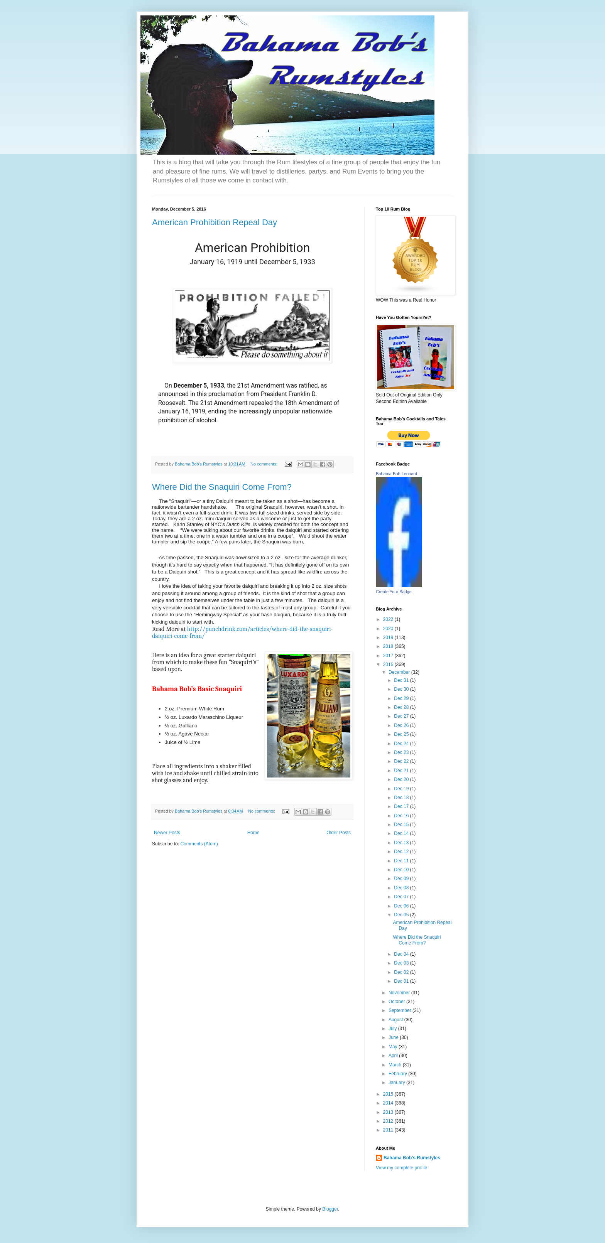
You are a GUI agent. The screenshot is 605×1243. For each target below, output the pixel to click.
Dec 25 (402, 734)
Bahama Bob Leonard (396, 473)
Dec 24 (402, 743)
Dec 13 (402, 842)
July (393, 1028)
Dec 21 (402, 770)
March (396, 1065)
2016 (389, 664)
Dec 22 (402, 761)
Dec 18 (402, 797)
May (394, 1046)
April (394, 1055)
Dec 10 (402, 869)
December (400, 672)
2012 (389, 1121)
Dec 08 (402, 888)
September (400, 1010)
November (400, 992)
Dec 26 (402, 725)
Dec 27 (402, 716)
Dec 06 (402, 906)
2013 (389, 1112)
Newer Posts (167, 832)
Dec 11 (402, 861)
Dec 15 (402, 824)
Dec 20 (402, 779)
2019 (389, 637)
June (394, 1037)
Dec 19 (402, 788)
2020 (389, 628)
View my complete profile (401, 1167)
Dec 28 (402, 707)
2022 (389, 619)
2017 (389, 655)
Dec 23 (402, 752)
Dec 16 (402, 815)
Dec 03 (402, 963)
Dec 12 (402, 851)
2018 (389, 646)
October (397, 1001)
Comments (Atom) (199, 844)
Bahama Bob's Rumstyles (412, 1157)
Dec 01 (402, 981)
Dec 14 (402, 833)
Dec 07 (402, 896)
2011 (389, 1130)
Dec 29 (402, 698)
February (398, 1073)
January (397, 1082)
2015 (389, 1094)
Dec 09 (402, 878)
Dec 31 (402, 680)
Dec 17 (402, 806)
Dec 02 (402, 972)
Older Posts (338, 832)
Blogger (330, 1209)
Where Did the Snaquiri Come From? (222, 487)
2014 (389, 1103)
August (396, 1019)
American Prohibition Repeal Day (214, 222)
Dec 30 (402, 689)
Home (253, 832)
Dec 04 (402, 954)
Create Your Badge (394, 591)
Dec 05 (402, 914)
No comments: (264, 464)
